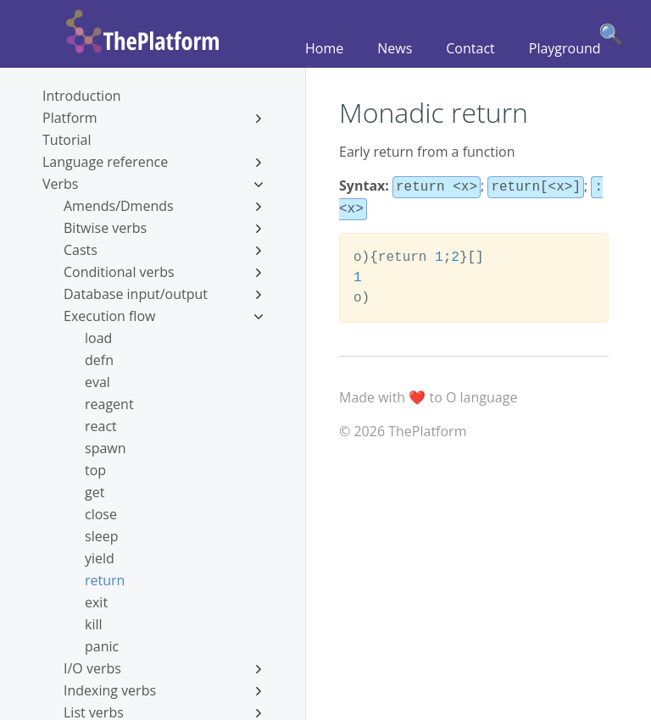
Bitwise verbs (163, 228)
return (105, 580)
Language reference (152, 161)
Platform (152, 117)
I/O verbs (163, 668)
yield (99, 558)
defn (99, 360)
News (394, 48)
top (95, 470)
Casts (163, 250)
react (101, 426)
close (101, 514)
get (94, 492)
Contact (470, 48)
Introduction (81, 95)
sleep (101, 536)
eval (97, 382)
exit (96, 602)
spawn (105, 448)
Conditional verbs (163, 272)
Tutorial (66, 139)
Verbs (152, 183)
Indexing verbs (163, 690)
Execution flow (163, 316)
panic (102, 646)
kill (94, 624)
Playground (565, 48)
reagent (109, 404)
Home (324, 48)
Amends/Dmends (163, 206)
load (98, 338)
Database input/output (163, 294)
